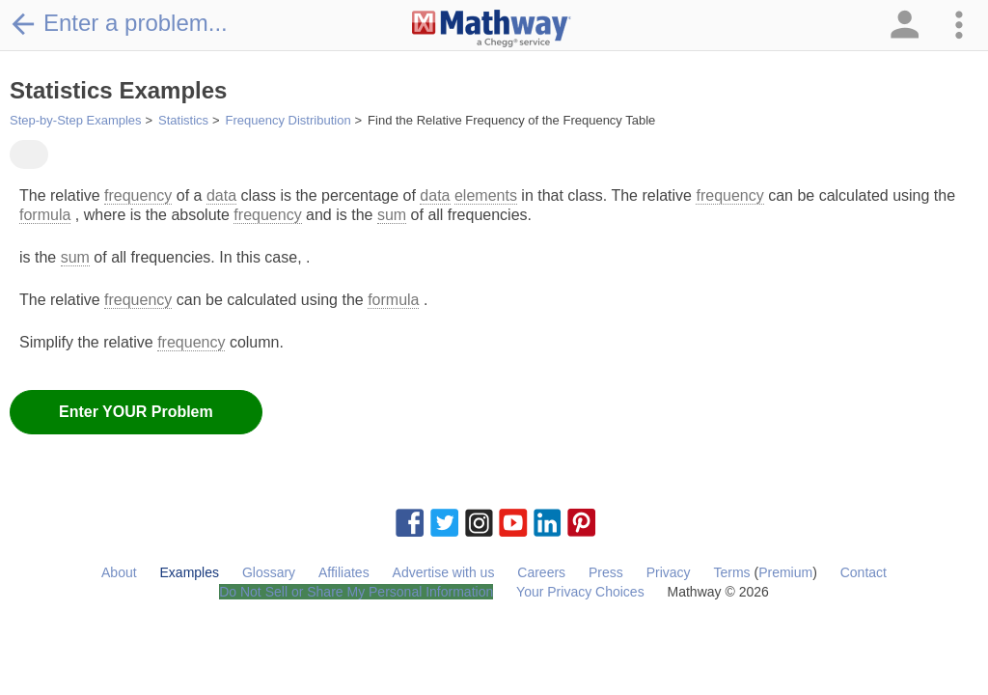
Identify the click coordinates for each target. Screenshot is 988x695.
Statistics (183, 120)
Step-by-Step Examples (76, 120)
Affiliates (344, 572)
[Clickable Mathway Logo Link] (491, 29)
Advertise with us (444, 572)
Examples (189, 572)
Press (606, 572)
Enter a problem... (119, 23)
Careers (541, 572)
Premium (785, 572)
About (119, 572)
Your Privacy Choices (580, 591)
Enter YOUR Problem (136, 411)
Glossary (268, 572)
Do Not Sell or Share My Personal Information (356, 591)
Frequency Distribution (288, 120)
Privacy (668, 572)
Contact (863, 572)
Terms (731, 572)
